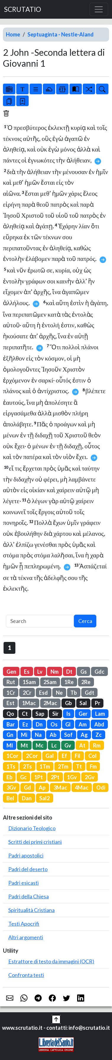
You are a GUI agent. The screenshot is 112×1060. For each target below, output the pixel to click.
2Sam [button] (49, 682)
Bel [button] (10, 798)
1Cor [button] (12, 756)
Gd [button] (27, 787)
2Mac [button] (50, 703)
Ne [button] (59, 692)
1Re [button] (69, 682)
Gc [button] (23, 777)
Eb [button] (9, 777)
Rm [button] (96, 745)
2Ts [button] (27, 766)
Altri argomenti (25, 937)
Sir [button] (55, 713)
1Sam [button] (29, 682)
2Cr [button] (27, 692)
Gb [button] (68, 703)
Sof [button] (68, 734)
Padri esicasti (23, 882)
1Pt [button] (38, 777)
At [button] (82, 745)
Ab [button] (53, 734)
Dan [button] (27, 798)
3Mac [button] (60, 787)
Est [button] (10, 703)
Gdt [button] (89, 692)
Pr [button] (97, 703)
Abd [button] (99, 724)
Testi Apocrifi (23, 923)
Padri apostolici (25, 855)
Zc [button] (98, 734)
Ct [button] (25, 713)
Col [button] (92, 756)
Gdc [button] (99, 671)
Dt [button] (69, 671)
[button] (56, 1019)
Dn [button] (39, 724)
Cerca (85, 621)
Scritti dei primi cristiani (35, 842)
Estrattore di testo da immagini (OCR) (51, 961)
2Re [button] (85, 682)
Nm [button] (55, 671)
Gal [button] (50, 756)
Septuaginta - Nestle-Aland (60, 34)
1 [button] (9, 647)
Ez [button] (25, 724)
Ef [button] (64, 756)
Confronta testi (26, 975)
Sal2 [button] (44, 798)
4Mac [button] (81, 787)
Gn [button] (10, 734)
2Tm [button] (63, 766)
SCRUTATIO (22, 9)
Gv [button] (67, 745)
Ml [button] (10, 745)
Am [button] (83, 724)
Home (13, 34)
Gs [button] (83, 671)
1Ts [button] (11, 766)
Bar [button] (11, 724)
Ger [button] (83, 713)
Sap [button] (39, 713)
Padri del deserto (28, 869)
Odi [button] (100, 787)
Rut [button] (11, 682)
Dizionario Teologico (32, 828)
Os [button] (54, 724)
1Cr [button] (11, 692)
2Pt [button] (55, 777)
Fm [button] (93, 766)
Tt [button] (79, 766)
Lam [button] (100, 713)
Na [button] (38, 734)
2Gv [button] (90, 777)
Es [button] (27, 671)
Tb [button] (73, 692)
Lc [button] (54, 745)
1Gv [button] (72, 777)
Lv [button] (40, 671)
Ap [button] (42, 787)
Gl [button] (68, 724)
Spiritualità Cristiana (31, 910)
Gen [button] (11, 671)
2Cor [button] (32, 756)
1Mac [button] (29, 703)
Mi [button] (24, 734)
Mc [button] (39, 745)
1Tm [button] (45, 766)
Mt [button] (24, 745)
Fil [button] (77, 756)
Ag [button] (84, 734)
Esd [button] (43, 692)
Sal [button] (83, 703)
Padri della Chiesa (28, 896)
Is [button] (68, 713)
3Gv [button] (11, 787)
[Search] (40, 621)
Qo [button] (10, 713)
